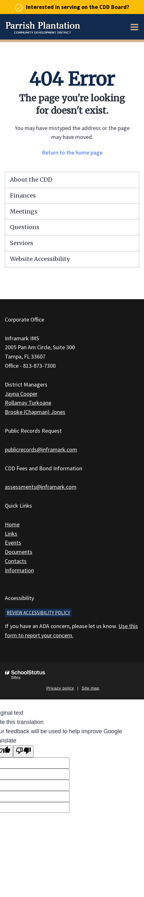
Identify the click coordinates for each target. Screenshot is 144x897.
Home (12, 524)
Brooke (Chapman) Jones (35, 412)
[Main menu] (134, 27)
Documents (18, 551)
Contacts (16, 561)
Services (21, 243)
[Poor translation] (23, 751)
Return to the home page (72, 152)
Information (19, 570)
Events (13, 542)
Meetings (23, 211)
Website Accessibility (40, 259)
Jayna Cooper (21, 393)
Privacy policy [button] (60, 688)
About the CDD (31, 179)
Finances (23, 195)
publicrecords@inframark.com (41, 449)
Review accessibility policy (38, 613)
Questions (24, 227)
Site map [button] (90, 688)
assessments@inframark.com (40, 486)
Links (11, 533)
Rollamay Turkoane (28, 402)
